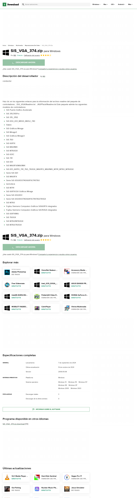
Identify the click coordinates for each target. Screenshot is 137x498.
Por (13, 55)
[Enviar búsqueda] (23, 4)
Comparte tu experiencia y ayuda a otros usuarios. (57, 69)
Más (130, 4)
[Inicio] (4, 45)
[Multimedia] (19, 45)
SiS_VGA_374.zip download (14, 424)
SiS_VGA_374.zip (35, 50)
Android (121, 4)
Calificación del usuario (37, 55)
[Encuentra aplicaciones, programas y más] (55, 4)
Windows (95, 4)
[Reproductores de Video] (32, 45)
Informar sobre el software (46, 409)
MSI (44, 76)
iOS (112, 4)
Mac (105, 4)
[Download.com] (11, 4)
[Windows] (11, 45)
